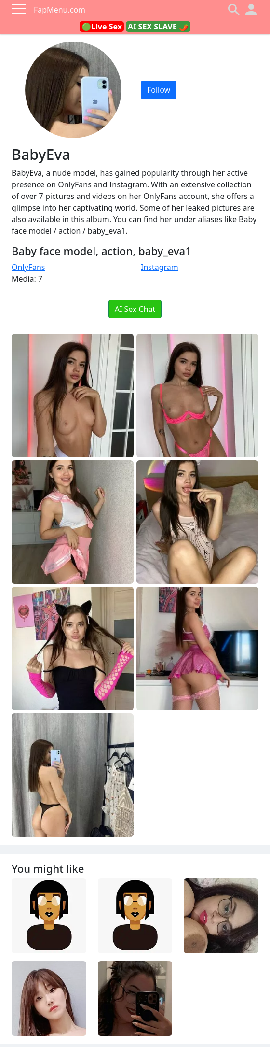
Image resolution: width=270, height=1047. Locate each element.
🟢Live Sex (101, 26)
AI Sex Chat (135, 309)
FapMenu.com (59, 9)
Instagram (159, 267)
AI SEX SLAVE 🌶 (158, 26)
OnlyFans (28, 267)
